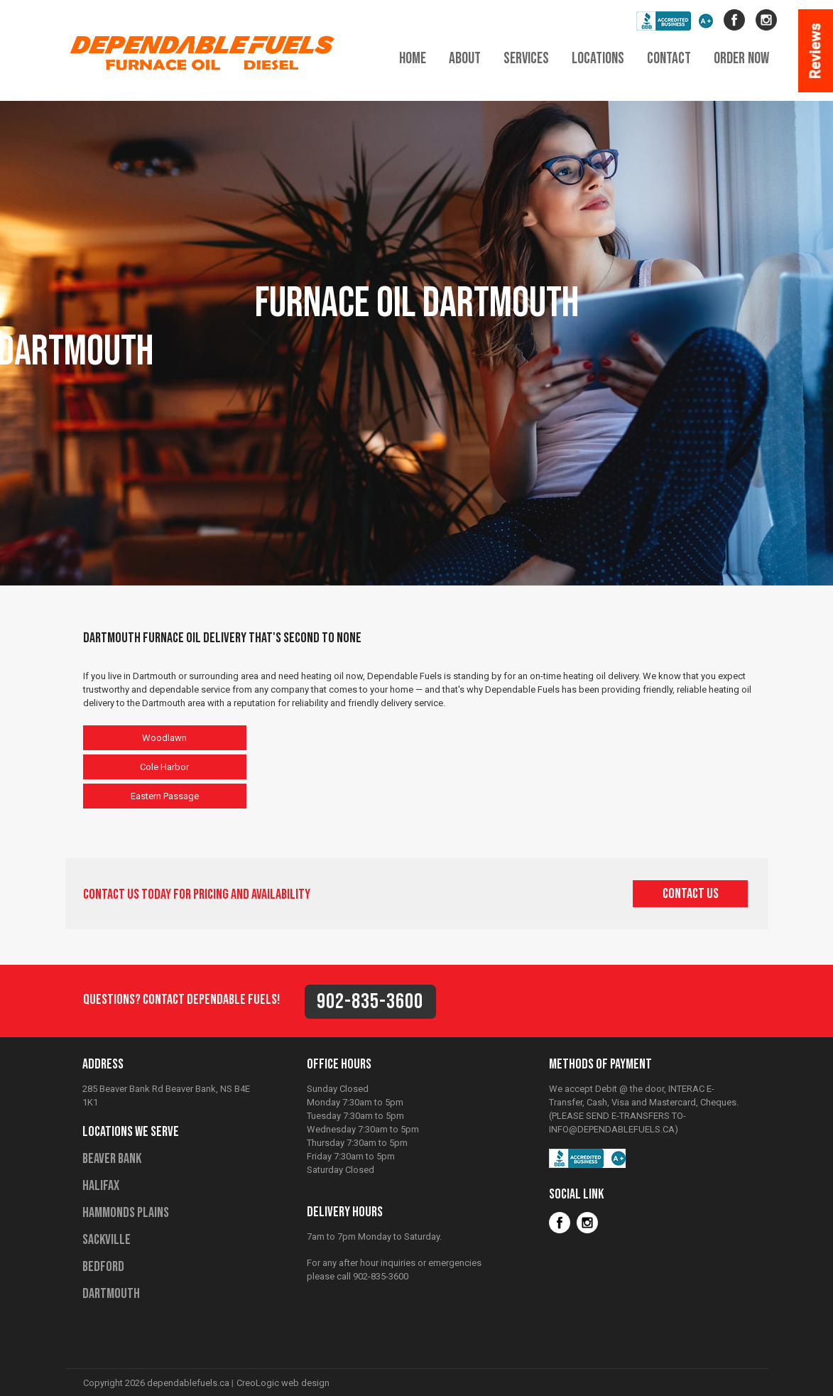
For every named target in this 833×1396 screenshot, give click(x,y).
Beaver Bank (111, 1158)
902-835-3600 (370, 1001)
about (465, 58)
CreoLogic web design (283, 1383)
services (526, 58)
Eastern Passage (165, 796)
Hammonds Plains (125, 1212)
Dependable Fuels (207, 52)
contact (669, 58)
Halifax (100, 1185)
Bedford (103, 1266)
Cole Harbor (164, 767)
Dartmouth (111, 1293)
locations (598, 58)
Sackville (106, 1239)
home (412, 58)
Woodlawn (164, 737)
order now (741, 58)
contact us (691, 893)
